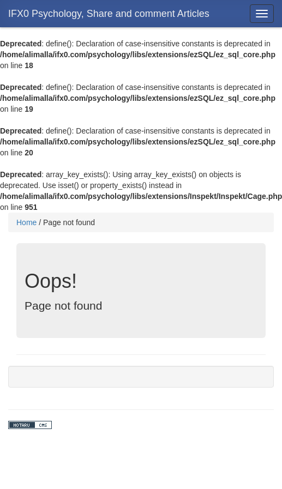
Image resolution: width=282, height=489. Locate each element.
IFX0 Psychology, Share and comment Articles (108, 13)
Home (26, 222)
